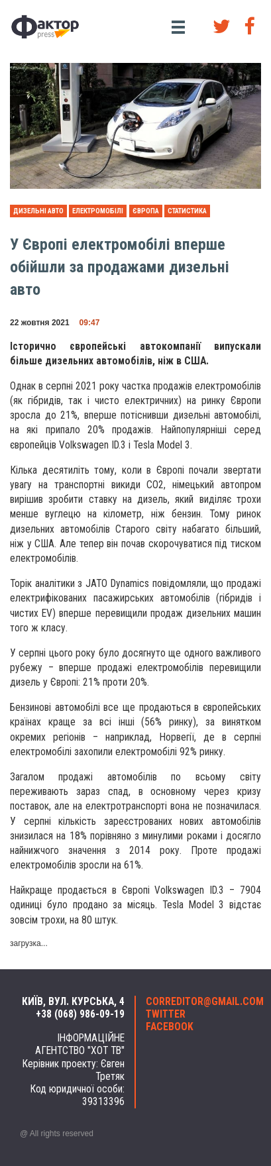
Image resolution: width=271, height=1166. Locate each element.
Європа (146, 211)
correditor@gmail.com (199, 1002)
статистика (187, 211)
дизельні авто (38, 211)
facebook (169, 1027)
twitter (166, 1014)
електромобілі (97, 211)
